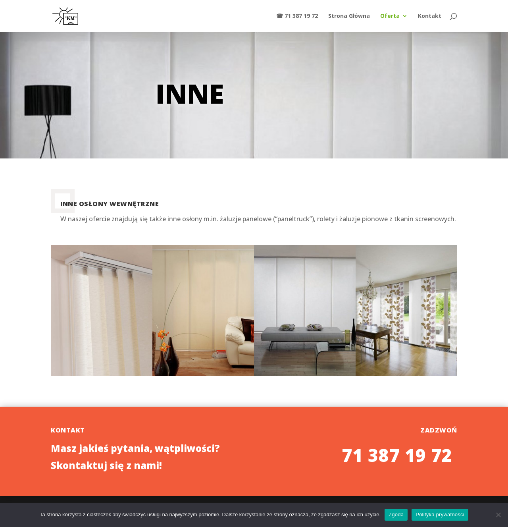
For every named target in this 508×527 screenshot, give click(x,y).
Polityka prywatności (440, 514)
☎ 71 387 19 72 (297, 16)
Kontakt (429, 16)
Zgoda (396, 514)
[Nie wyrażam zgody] (498, 515)
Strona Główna (349, 16)
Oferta (390, 16)
